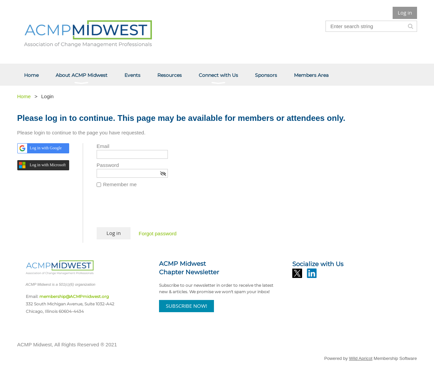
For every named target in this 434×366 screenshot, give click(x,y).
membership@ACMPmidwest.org (74, 296)
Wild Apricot (360, 358)
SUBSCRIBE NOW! (186, 305)
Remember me (120, 184)
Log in (405, 12)
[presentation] (148, 210)
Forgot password (158, 233)
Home (24, 96)
